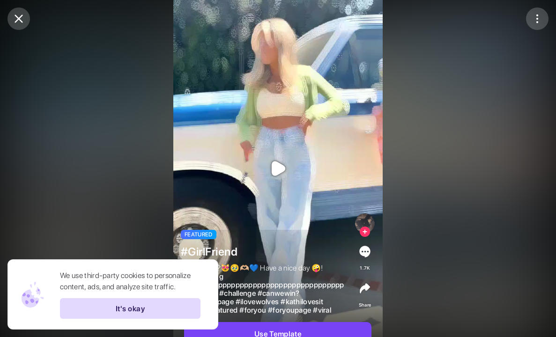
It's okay (130, 308)
